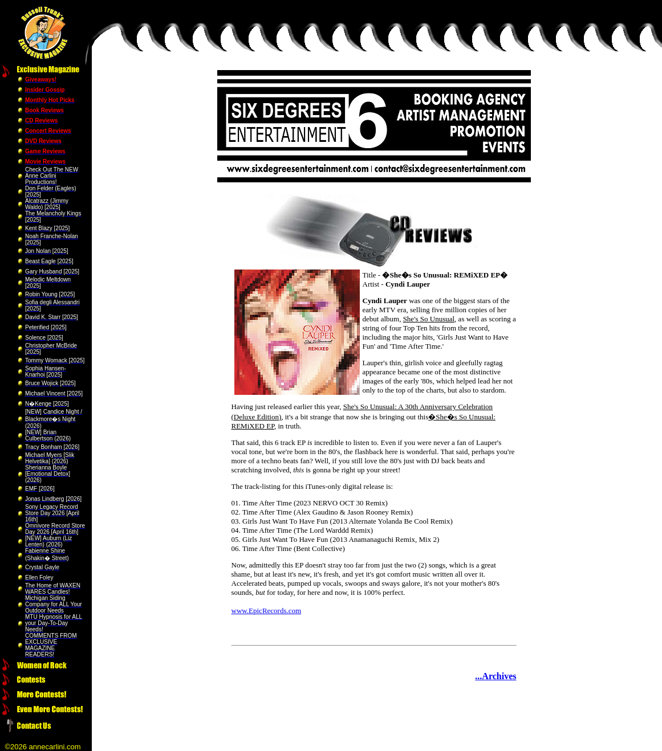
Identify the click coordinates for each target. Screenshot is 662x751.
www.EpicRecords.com (267, 610)
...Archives (495, 676)
